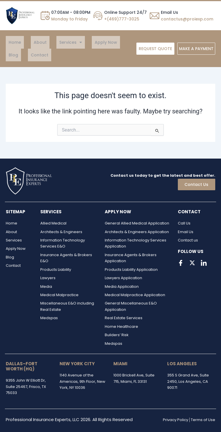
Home (12, 42)
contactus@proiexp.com (187, 19)
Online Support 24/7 (125, 12)
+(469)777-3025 (121, 19)
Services (56, 42)
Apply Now (86, 42)
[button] (56, 42)
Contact (14, 55)
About (31, 42)
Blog (108, 42)
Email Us (169, 12)
